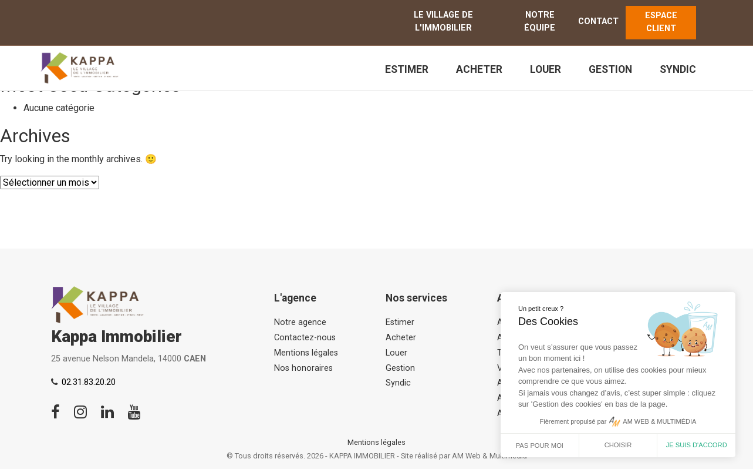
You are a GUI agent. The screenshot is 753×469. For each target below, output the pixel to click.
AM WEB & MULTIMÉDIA (659, 421)
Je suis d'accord (696, 444)
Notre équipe (539, 21)
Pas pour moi (539, 445)
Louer (545, 69)
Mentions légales (306, 353)
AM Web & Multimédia (489, 455)
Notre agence (300, 322)
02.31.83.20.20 (89, 382)
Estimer (406, 69)
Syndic (678, 69)
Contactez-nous (305, 338)
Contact (598, 21)
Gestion (610, 69)
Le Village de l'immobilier (443, 21)
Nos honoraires (303, 368)
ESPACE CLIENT (661, 22)
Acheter (479, 69)
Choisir (618, 444)
